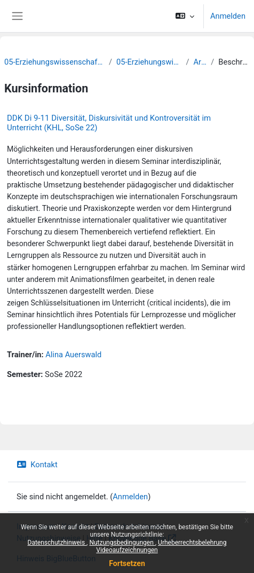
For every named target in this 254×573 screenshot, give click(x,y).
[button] (185, 16)
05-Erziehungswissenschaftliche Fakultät (54, 62)
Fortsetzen (127, 563)
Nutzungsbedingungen (122, 542)
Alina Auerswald (73, 354)
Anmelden (227, 16)
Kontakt (37, 464)
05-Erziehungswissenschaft (148, 62)
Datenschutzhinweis (57, 542)
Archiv (200, 62)
